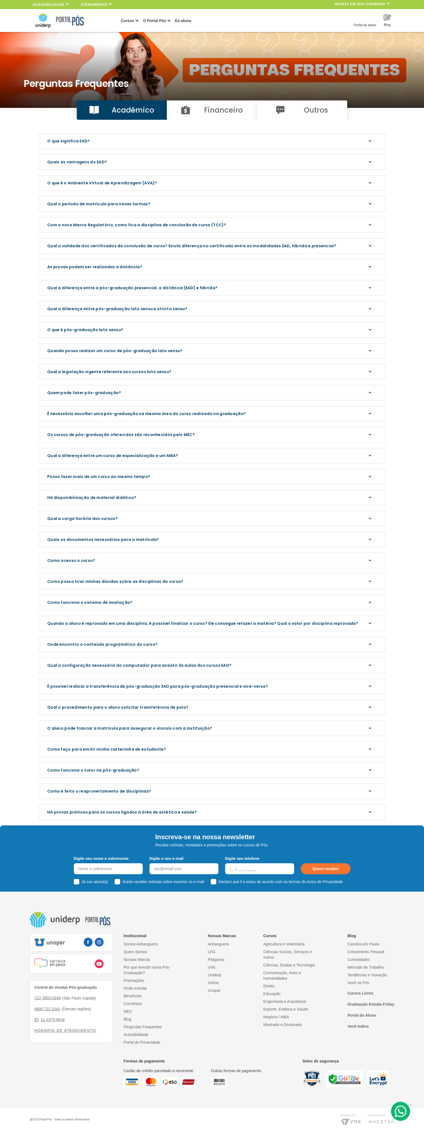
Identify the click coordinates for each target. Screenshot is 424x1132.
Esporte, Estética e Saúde (285, 1009)
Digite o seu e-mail (166, 858)
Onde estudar (135, 988)
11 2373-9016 (50, 1019)
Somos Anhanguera (141, 944)
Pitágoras (216, 959)
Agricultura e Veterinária (283, 944)
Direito (268, 986)
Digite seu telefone (242, 858)
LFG (211, 952)
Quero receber (325, 869)
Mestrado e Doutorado (282, 1024)
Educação (271, 994)
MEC (128, 1011)
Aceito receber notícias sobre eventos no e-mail (163, 881)
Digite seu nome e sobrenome (101, 858)
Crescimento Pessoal (365, 952)
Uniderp (214, 975)
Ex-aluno (183, 20)
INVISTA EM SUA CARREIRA (361, 3)
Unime (213, 982)
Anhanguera (218, 944)
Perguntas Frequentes (143, 1027)
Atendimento (96, 4)
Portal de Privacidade (142, 1042)
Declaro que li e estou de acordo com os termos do (280, 881)
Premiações (134, 980)
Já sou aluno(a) (94, 881)
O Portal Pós (154, 20)
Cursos (127, 20)
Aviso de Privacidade (325, 881)
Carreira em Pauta (363, 944)
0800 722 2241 (47, 1009)
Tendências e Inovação (367, 975)
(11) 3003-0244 (48, 998)
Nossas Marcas (137, 959)
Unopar (214, 990)
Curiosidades (358, 959)
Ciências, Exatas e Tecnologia (289, 965)
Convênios (133, 1003)
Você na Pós (358, 982)
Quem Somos (136, 952)
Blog (127, 1019)
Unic (211, 967)
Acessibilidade (51, 4)
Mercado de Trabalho (365, 967)
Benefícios (133, 996)
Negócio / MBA (276, 1017)
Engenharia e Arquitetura (284, 1001)
